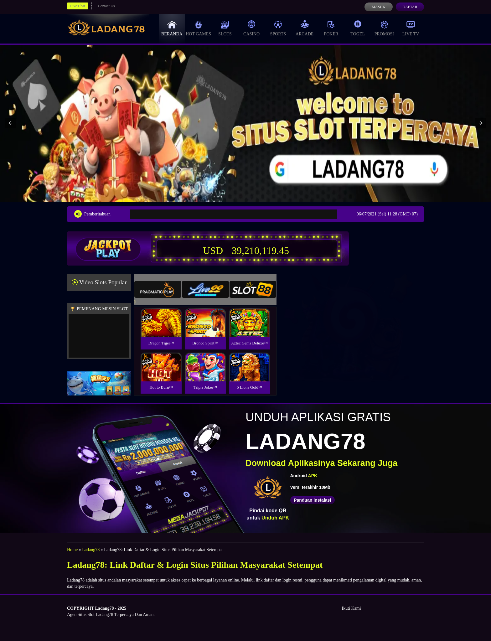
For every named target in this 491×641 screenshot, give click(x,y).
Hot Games (198, 28)
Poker (331, 28)
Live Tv (410, 28)
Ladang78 (91, 549)
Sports (278, 28)
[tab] (157, 289)
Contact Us (106, 6)
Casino (251, 28)
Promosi (384, 28)
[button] (10, 123)
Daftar (409, 7)
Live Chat (77, 6)
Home (72, 549)
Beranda (172, 28)
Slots (225, 28)
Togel (357, 28)
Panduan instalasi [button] (312, 500)
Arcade (305, 28)
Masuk (378, 7)
